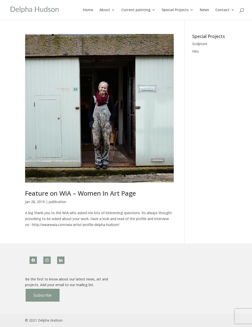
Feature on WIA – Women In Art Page (80, 193)
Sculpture (199, 43)
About (104, 10)
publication (57, 201)
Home (88, 10)
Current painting (135, 10)
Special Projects (175, 10)
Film (195, 51)
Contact (222, 10)
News (204, 10)
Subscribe (42, 295)
